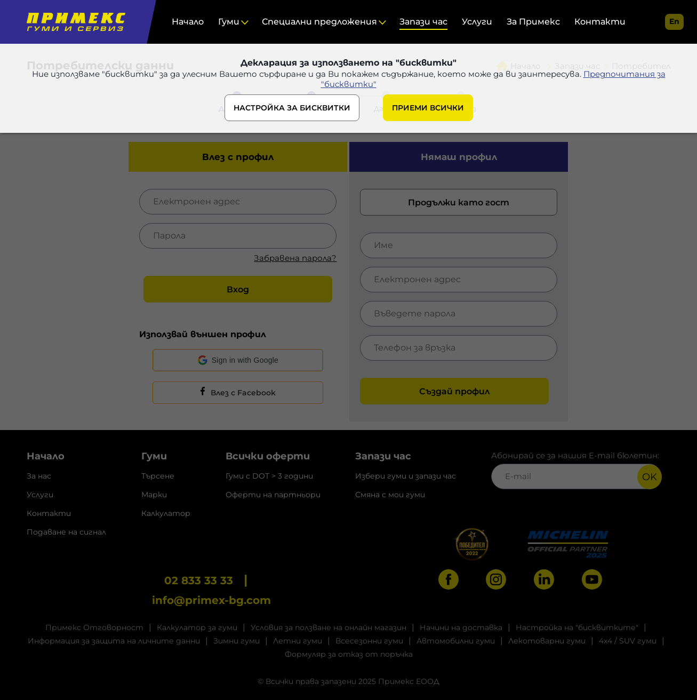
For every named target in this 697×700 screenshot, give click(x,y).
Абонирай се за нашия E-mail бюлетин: (576, 469)
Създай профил (454, 391)
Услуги (477, 22)
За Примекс (533, 22)
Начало (188, 22)
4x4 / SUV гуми (627, 641)
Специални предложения (319, 22)
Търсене (157, 476)
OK (649, 477)
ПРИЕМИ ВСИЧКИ (428, 108)
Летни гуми (297, 641)
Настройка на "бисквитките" (577, 627)
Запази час (423, 22)
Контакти (600, 22)
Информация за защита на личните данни (114, 641)
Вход (238, 289)
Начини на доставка (461, 627)
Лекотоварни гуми (547, 641)
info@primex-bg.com (211, 600)
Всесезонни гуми (369, 641)
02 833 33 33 (198, 580)
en (674, 21)
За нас (39, 476)
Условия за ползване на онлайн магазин (328, 627)
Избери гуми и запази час (405, 476)
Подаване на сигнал (66, 532)
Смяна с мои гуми (390, 494)
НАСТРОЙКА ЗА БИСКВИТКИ (292, 108)
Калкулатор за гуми (197, 627)
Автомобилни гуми (455, 641)
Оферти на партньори (273, 494)
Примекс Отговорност (94, 627)
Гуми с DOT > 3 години (269, 476)
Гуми (228, 22)
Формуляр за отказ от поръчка (349, 654)
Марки (154, 494)
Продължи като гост (458, 202)
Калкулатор (165, 513)
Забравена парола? (295, 258)
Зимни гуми (236, 641)
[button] (238, 360)
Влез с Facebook (243, 392)
